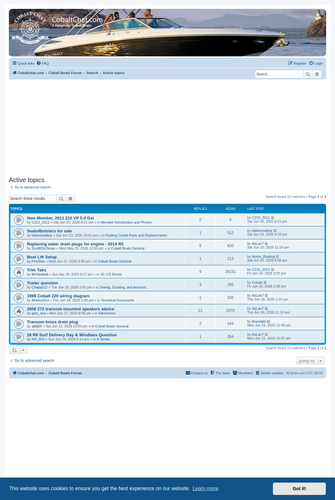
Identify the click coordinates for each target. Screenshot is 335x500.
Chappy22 (40, 287)
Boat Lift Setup (42, 257)
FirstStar (38, 261)
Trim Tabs (36, 270)
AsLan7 (258, 243)
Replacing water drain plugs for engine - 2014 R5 (75, 244)
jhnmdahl (259, 321)
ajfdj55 (37, 326)
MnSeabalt (40, 274)
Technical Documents (117, 300)
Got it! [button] (299, 488)
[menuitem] (42, 63)
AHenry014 (40, 300)
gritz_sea (39, 313)
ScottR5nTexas (43, 248)
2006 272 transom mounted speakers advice (70, 309)
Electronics (107, 313)
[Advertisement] (167, 127)
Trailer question (42, 283)
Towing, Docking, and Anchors (123, 287)
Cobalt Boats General (128, 248)
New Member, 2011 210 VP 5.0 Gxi (60, 218)
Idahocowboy (42, 235)
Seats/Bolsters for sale (49, 231)
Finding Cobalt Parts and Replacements (136, 235)
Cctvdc (257, 282)
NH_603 (38, 339)
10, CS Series (111, 274)
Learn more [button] (205, 488)
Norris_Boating (263, 256)
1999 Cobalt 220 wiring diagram (58, 296)
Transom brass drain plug (52, 322)
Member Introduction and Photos (126, 222)
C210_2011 (41, 222)
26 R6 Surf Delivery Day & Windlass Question (72, 334)
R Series (103, 339)
